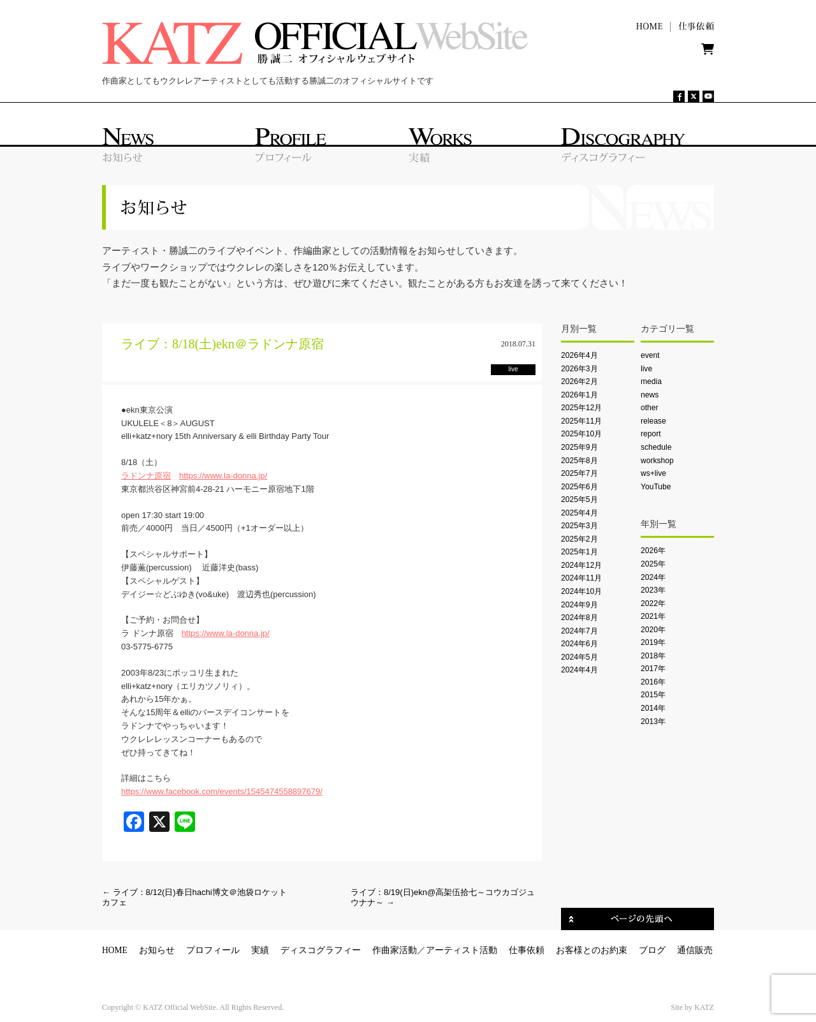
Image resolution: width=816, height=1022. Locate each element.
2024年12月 (581, 565)
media (651, 381)
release (653, 421)
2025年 (653, 563)
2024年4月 (579, 669)
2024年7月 (579, 630)
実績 (260, 950)
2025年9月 (579, 447)
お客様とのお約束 (591, 950)
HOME (114, 950)
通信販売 (695, 950)
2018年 (653, 655)
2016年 (653, 682)
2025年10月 (581, 433)
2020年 (653, 629)
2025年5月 (579, 499)
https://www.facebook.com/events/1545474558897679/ (222, 791)
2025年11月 (581, 421)
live (646, 368)
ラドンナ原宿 (146, 475)
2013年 (653, 721)
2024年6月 (579, 643)
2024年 (653, 577)
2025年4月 (579, 512)
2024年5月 (579, 657)
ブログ (652, 950)
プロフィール (213, 950)
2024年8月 (579, 617)
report (651, 433)
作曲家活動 (394, 950)
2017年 (653, 668)
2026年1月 (579, 394)
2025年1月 (579, 551)
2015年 (653, 694)
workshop (657, 460)
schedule (656, 447)
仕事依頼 (526, 950)
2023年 (653, 590)
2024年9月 (579, 604)
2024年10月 (581, 591)
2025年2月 (579, 539)
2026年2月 (579, 381)
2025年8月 (579, 460)
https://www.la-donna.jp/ (223, 475)
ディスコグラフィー (320, 950)
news (650, 394)
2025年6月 (579, 486)
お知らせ (157, 950)
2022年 (653, 603)
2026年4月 (579, 355)
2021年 (653, 616)
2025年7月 (579, 473)
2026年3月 (579, 368)
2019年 (653, 642)
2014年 (653, 708)
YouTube (656, 486)
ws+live (653, 473)
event (650, 355)
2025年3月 (579, 525)
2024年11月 (581, 578)
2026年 (653, 550)
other (650, 407)
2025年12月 (581, 407)
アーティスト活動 (461, 950)
